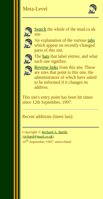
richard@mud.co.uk (37, 136)
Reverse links (46, 67)
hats (45, 56)
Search (40, 29)
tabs (91, 40)
